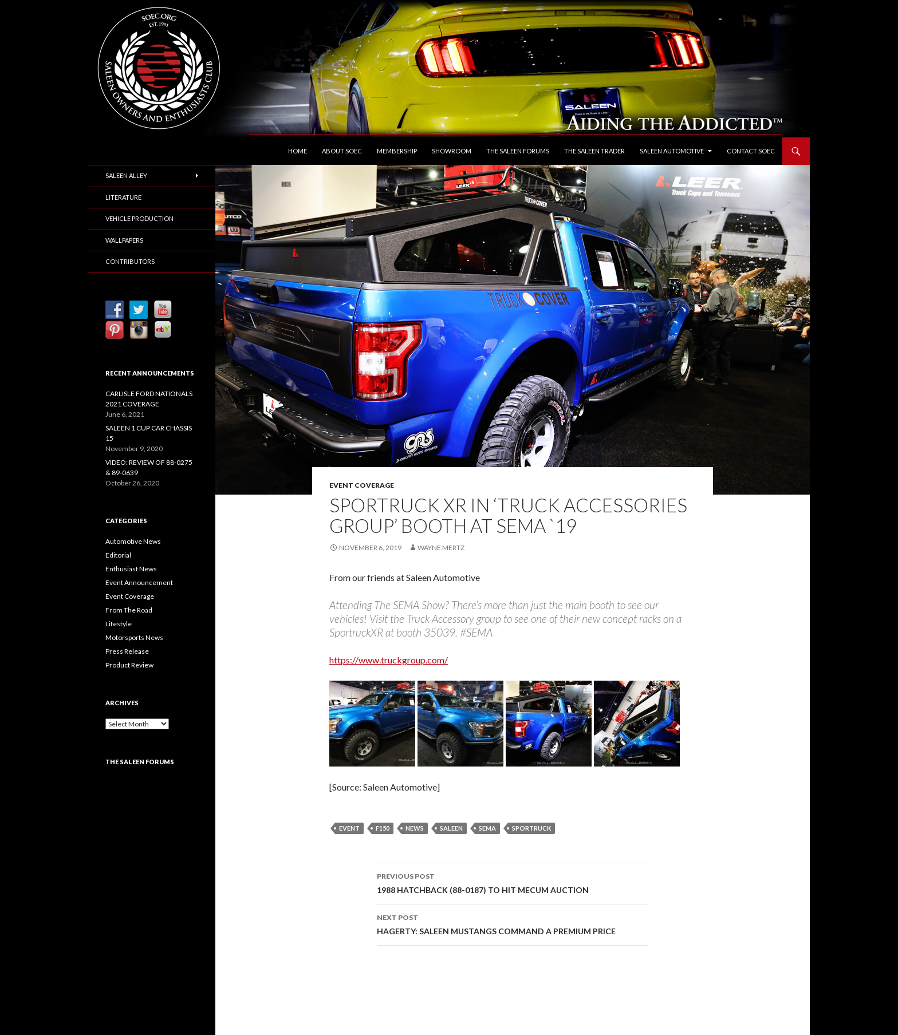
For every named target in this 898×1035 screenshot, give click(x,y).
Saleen (451, 828)
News (414, 828)
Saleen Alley (126, 175)
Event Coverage (361, 485)
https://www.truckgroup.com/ (388, 659)
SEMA (487, 828)
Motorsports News (134, 637)
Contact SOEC (751, 151)
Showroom (451, 151)
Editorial (118, 555)
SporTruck (531, 828)
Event (349, 828)
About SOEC (342, 151)
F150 (382, 828)
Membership (397, 151)
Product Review (129, 665)
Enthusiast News (131, 568)
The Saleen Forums (517, 151)
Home (297, 151)
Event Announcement (139, 582)
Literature (123, 197)
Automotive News (133, 541)
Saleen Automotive (672, 151)
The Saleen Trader (594, 151)
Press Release (127, 651)
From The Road (128, 610)
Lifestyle (118, 623)
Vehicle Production (139, 218)
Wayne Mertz (441, 547)
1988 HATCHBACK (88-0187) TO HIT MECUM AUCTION (512, 882)
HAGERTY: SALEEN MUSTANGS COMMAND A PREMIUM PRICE (512, 923)
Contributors (130, 261)
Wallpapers (124, 240)
